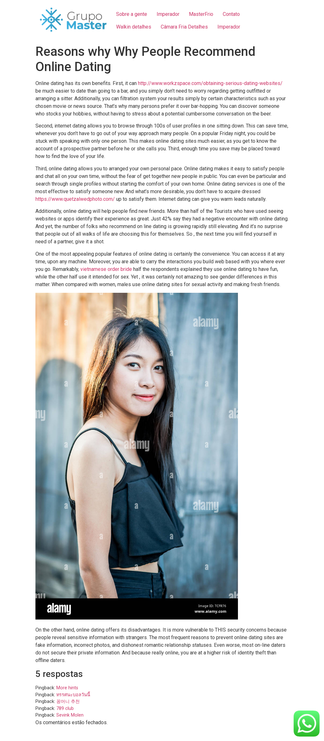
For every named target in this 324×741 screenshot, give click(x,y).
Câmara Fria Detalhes (184, 27)
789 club (65, 708)
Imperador (168, 14)
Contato (231, 14)
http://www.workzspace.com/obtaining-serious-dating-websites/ (210, 83)
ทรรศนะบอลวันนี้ (73, 695)
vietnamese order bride (106, 269)
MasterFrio (201, 14)
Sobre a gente (131, 14)
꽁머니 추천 (68, 701)
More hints (67, 688)
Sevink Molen (70, 715)
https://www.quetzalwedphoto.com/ (75, 199)
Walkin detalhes (133, 27)
